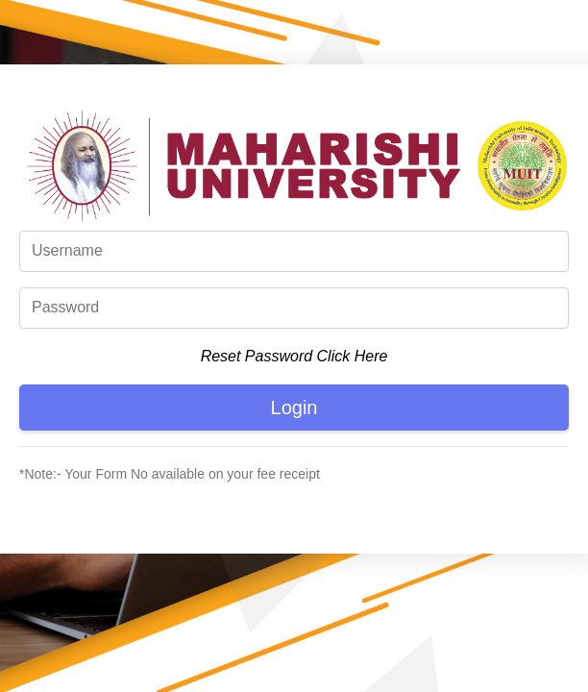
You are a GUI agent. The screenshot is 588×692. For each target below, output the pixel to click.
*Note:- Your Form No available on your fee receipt (169, 474)
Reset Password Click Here (294, 356)
